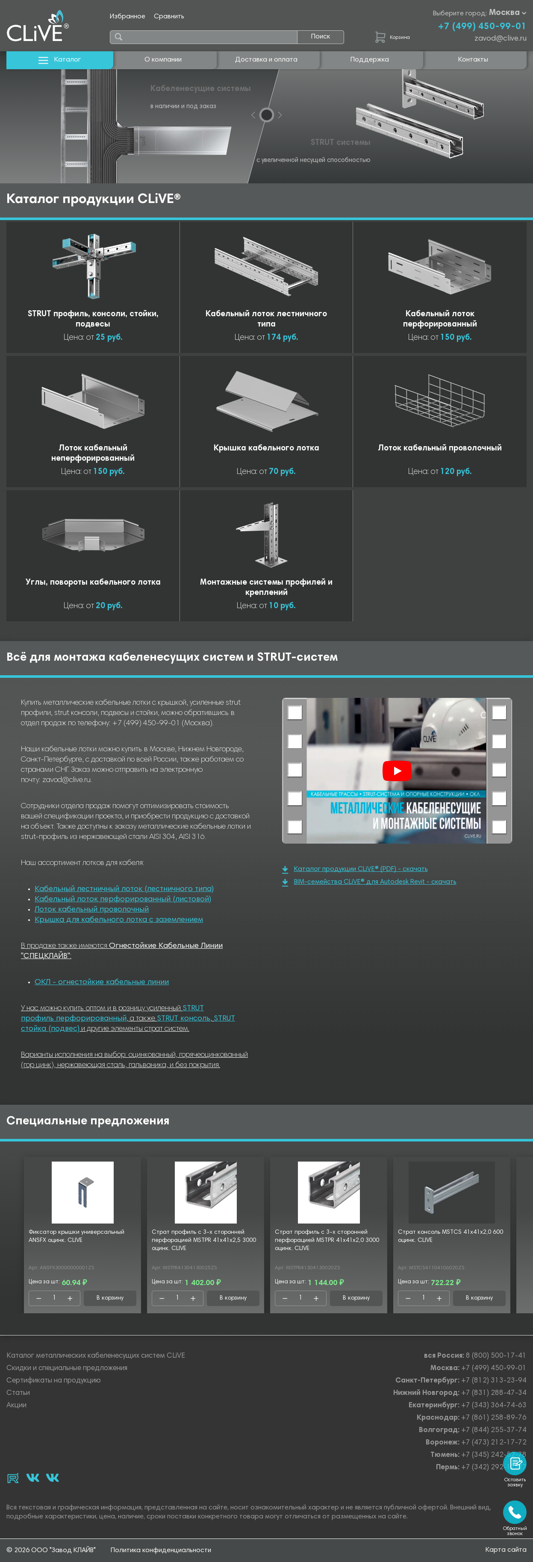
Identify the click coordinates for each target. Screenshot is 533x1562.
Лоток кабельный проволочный (92, 910)
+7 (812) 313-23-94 (494, 1381)
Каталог (59, 60)
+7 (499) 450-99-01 (482, 27)
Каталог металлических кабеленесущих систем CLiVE (95, 1356)
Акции (16, 1405)
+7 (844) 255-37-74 (494, 1430)
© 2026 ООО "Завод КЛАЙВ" (51, 1550)
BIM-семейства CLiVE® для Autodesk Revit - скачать (369, 883)
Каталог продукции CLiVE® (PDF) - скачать (355, 870)
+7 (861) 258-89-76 (494, 1418)
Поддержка (369, 59)
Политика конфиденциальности (161, 1550)
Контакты (473, 59)
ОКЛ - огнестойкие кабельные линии (102, 982)
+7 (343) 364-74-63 (494, 1405)
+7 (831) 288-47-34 (494, 1393)
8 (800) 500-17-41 (496, 1356)
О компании (163, 59)
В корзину (110, 1298)
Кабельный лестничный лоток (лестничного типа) (124, 889)
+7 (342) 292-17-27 (494, 1467)
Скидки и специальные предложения (66, 1368)
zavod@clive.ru (500, 39)
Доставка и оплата (266, 59)
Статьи (18, 1393)
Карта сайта (506, 1550)
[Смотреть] (397, 771)
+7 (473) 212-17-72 (494, 1443)
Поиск (320, 36)
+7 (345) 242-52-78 (494, 1455)
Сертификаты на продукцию (53, 1381)
